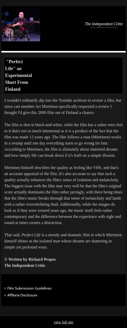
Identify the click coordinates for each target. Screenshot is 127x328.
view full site (63, 322)
